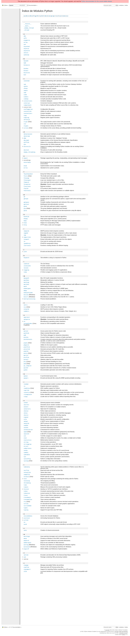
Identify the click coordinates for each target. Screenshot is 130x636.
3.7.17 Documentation (15, 627)
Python (6, 5)
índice (126, 5)
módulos (121, 5)
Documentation (32, 5)
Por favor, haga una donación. (121, 631)
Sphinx (123, 634)
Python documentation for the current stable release (96, 1)
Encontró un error (123, 633)
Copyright (107, 630)
